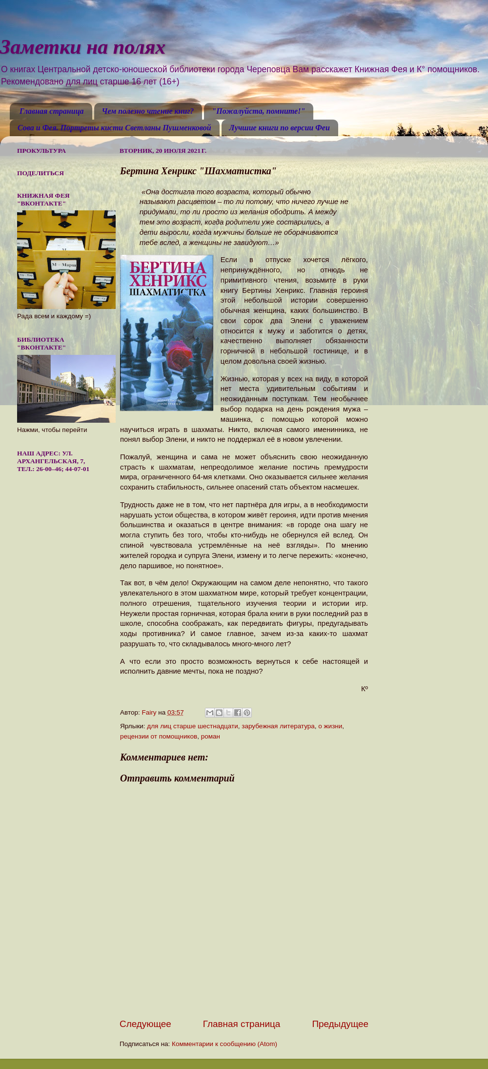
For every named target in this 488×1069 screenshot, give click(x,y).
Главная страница (52, 111)
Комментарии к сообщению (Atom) (224, 1044)
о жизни (330, 726)
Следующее (145, 1024)
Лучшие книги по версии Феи (279, 127)
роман (210, 736)
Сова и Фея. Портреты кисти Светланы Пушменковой (114, 127)
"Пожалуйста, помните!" (258, 111)
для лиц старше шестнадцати (192, 726)
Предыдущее (340, 1024)
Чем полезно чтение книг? (148, 111)
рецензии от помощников (158, 736)
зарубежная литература (278, 726)
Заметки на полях (82, 47)
